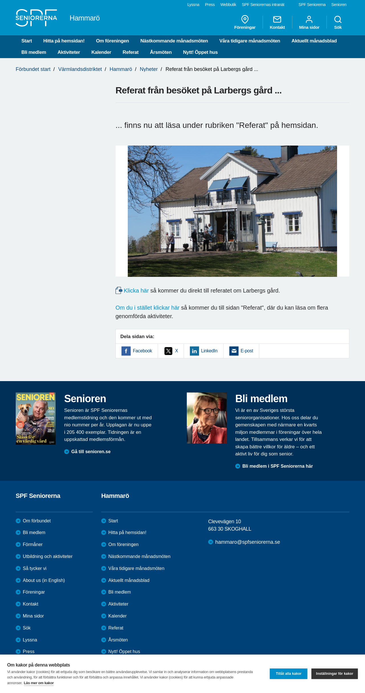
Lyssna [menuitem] (193, 4)
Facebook (142, 350)
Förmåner (32, 544)
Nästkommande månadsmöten (174, 41)
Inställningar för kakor (334, 674)
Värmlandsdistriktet (80, 69)
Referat (131, 52)
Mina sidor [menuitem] (309, 22)
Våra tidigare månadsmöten (249, 41)
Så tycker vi (34, 568)
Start (26, 41)
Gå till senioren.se (91, 451)
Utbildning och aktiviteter (47, 556)
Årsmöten (161, 52)
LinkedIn (209, 350)
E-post (247, 350)
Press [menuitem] (210, 4)
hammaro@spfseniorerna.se (247, 542)
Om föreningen (112, 41)
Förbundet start (33, 69)
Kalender (101, 52)
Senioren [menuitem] (338, 4)
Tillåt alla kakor (288, 674)
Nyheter (149, 69)
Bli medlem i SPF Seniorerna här (277, 466)
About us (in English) (44, 580)
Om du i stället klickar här (147, 307)
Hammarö (121, 69)
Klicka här (136, 290)
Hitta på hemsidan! (64, 41)
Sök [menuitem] (338, 22)
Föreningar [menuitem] (245, 22)
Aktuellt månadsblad (314, 41)
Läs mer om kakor (39, 683)
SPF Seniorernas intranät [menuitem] (263, 4)
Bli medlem (33, 52)
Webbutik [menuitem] (228, 4)
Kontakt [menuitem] (277, 22)
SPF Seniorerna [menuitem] (312, 4)
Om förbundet (37, 520)
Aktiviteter (69, 52)
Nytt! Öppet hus (200, 52)
